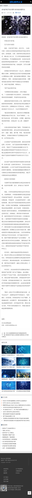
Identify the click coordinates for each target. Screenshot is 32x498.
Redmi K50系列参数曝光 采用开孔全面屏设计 (15, 400)
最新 (9, 487)
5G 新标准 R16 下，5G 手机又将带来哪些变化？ (16, 409)
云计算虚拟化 (19, 468)
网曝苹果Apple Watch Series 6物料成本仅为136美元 (17, 405)
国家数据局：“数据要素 (8, 437)
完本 (19, 487)
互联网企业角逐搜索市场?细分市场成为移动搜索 (16, 418)
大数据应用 (19, 471)
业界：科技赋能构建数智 (9, 448)
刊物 (11, 489)
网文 (17, 489)
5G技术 (6, 5)
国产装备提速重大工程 (9, 416)
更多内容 (20, 486)
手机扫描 (10, 486)
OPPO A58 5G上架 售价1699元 (11, 403)
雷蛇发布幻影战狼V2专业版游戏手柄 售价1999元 (17, 420)
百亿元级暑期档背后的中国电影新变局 (14, 333)
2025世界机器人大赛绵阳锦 (9, 439)
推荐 (19, 489)
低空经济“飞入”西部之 (8, 432)
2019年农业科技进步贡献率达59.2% (12, 407)
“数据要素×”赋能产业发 (8, 435)
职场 (11, 487)
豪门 (17, 487)
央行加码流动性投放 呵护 (9, 441)
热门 (14, 489)
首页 (1, 5)
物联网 (5, 473)
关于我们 (5, 477)
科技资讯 (5, 468)
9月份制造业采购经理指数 (9, 443)
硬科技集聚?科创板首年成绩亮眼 (11, 414)
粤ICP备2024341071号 (11, 460)
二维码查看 (15, 486)
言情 (14, 487)
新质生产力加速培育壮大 (9, 428)
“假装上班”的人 (6, 430)
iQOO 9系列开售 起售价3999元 (11, 411)
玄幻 (9, 489)
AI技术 (5, 471)
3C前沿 (18, 473)
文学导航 (5, 479)
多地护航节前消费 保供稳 (9, 446)
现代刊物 (5, 481)
